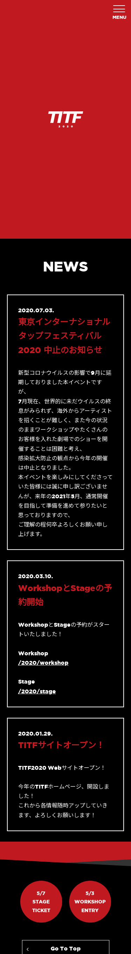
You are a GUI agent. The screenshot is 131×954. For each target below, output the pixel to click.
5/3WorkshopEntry (89, 901)
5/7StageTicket (41, 901)
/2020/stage (37, 691)
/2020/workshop (43, 662)
